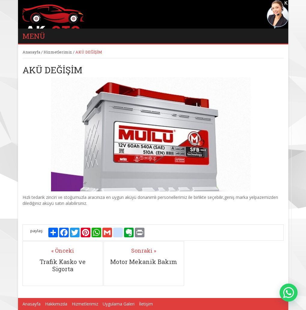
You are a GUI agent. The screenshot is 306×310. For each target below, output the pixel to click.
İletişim (146, 304)
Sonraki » (143, 251)
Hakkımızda (56, 304)
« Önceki (62, 251)
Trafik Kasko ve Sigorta (63, 265)
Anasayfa (31, 52)
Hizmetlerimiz (58, 52)
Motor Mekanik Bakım (143, 261)
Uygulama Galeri (119, 304)
